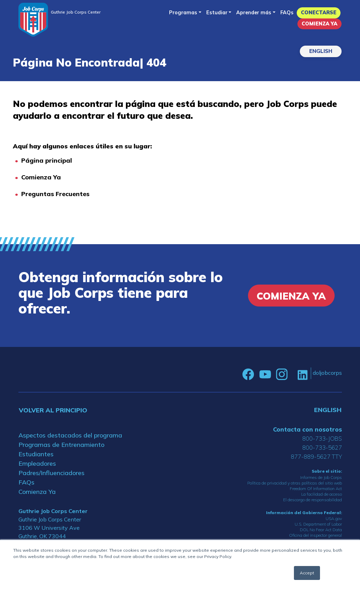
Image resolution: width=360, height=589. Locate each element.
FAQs (287, 12)
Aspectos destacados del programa (70, 435)
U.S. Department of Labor (318, 524)
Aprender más (253, 12)
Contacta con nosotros (307, 429)
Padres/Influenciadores (51, 473)
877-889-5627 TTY (316, 456)
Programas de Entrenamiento (61, 445)
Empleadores (37, 463)
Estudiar (216, 12)
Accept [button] (307, 572)
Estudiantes (36, 454)
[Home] (33, 20)
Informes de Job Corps (321, 477)
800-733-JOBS (322, 438)
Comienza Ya (319, 24)
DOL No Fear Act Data (321, 529)
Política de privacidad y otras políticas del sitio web (294, 483)
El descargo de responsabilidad (312, 499)
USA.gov (334, 518)
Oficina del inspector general (315, 535)
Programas (183, 12)
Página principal (46, 160)
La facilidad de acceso (321, 494)
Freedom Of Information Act (316, 488)
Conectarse (318, 12)
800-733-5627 (322, 447)
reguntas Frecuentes (57, 194)
